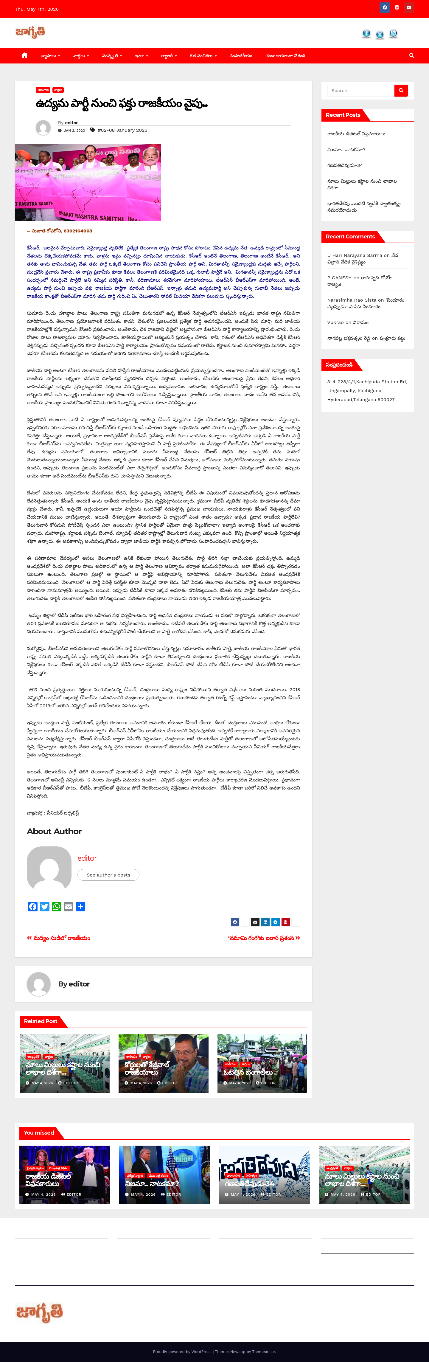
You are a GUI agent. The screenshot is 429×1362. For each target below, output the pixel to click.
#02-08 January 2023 (122, 130)
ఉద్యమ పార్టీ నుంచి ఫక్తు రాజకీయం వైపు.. (121, 103)
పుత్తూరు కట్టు (392, 338)
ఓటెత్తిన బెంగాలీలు (247, 1072)
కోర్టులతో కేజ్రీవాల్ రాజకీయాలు (147, 1068)
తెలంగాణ (43, 89)
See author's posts (108, 875)
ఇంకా (140, 55)
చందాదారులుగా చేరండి (285, 55)
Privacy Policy (337, 1262)
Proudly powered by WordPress (183, 1351)
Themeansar (263, 1351)
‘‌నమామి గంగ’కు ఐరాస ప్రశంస (264, 938)
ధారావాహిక (233, 1175)
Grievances (334, 1247)
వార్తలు (79, 55)
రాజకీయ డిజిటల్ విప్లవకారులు (356, 133)
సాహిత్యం (251, 1175)
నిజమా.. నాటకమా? (346, 149)
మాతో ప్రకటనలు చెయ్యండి (142, 1247)
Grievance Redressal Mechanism (359, 1233)
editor (71, 122)
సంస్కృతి (110, 55)
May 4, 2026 (44, 1194)
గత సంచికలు (202, 55)
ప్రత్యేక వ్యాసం (35, 1168)
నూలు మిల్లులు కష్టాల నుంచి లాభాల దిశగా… (63, 1068)
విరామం (361, 322)
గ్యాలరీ (167, 55)
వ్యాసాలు (49, 55)
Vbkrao (335, 322)
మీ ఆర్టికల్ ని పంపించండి (140, 1233)
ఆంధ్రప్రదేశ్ (33, 1056)
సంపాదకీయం (241, 55)
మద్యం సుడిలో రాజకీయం (58, 938)
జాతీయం (131, 1056)
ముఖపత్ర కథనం (58, 1168)
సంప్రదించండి (27, 1247)
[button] (411, 55)
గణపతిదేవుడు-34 (345, 165)
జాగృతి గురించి (29, 1233)
